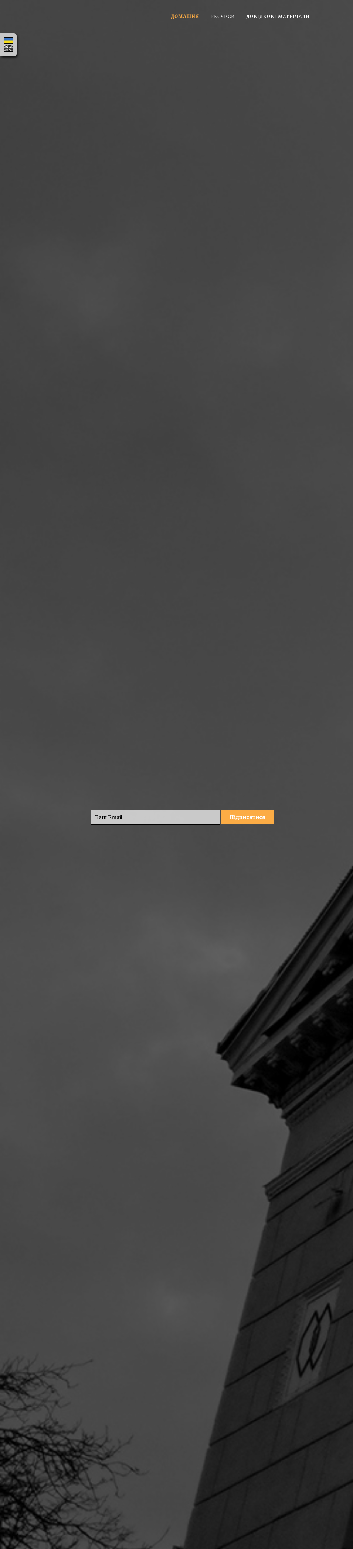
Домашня (185, 16)
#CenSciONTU (266, 759)
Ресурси (222, 16)
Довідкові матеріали (278, 16)
